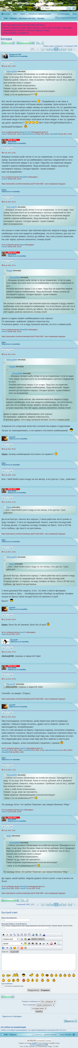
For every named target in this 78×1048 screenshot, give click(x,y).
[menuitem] (21, 14)
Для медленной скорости (67, 18)
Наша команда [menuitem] (65, 1034)
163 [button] (64, 49)
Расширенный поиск (74, 8)
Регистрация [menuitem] (64, 14)
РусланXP (14, 640)
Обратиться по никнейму (18, 56)
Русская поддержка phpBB (39, 1045)
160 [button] (52, 49)
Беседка (6, 38)
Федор (4, 190)
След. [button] (74, 49)
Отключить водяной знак (12, 986)
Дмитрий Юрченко (29, 134)
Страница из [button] (32, 49)
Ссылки (7, 14)
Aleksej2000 (11, 71)
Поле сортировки (39, 1005)
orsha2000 (26, 750)
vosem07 (5, 134)
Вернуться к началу (75, 136)
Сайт (6, 1034)
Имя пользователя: (9, 918)
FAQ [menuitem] (15, 14)
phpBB (34, 1043)
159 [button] (48, 49)
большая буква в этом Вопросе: (14, 924)
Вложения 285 (24, 43)
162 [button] (60, 49)
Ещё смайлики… (7, 983)
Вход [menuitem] (75, 14)
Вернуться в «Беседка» (12, 1016)
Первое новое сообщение (53, 46)
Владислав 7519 (15, 54)
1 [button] (42, 49)
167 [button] (70, 49)
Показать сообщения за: (39, 1001)
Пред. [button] (38, 49)
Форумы (13, 1034)
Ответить (7, 43)
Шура (4, 342)
